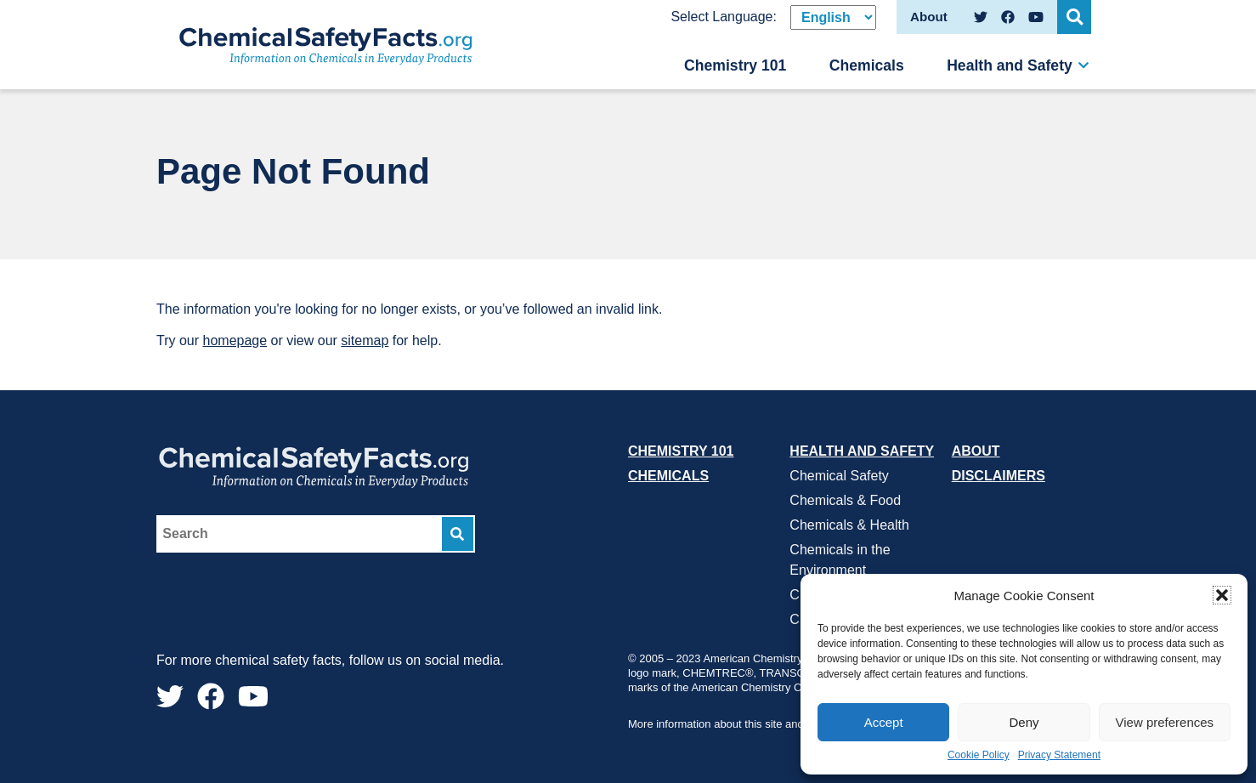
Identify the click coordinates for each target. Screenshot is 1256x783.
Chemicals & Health (849, 525)
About (976, 451)
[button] (1222, 595)
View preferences (1165, 722)
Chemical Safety (839, 475)
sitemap (364, 340)
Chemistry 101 (735, 65)
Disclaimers (998, 475)
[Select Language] (833, 17)
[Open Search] (1074, 17)
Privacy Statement (1059, 755)
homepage (235, 340)
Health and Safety (1009, 65)
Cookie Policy (979, 755)
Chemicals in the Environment (839, 559)
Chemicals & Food (845, 500)
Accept (883, 722)
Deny (1023, 722)
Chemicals (866, 65)
